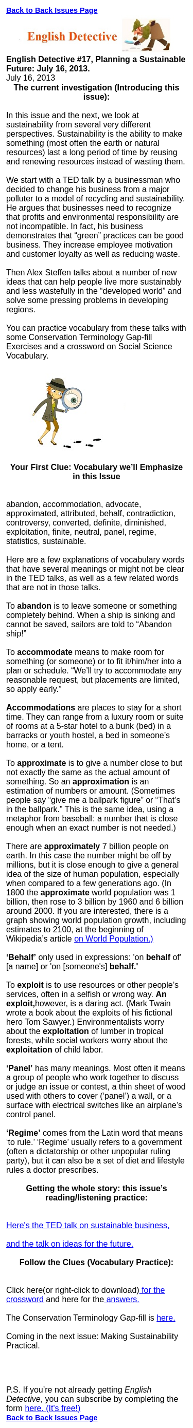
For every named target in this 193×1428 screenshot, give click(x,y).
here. (165, 1317)
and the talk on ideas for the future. (69, 1243)
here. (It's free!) (52, 1408)
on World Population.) (113, 938)
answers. (121, 1299)
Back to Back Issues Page (52, 10)
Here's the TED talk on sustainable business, (88, 1225)
